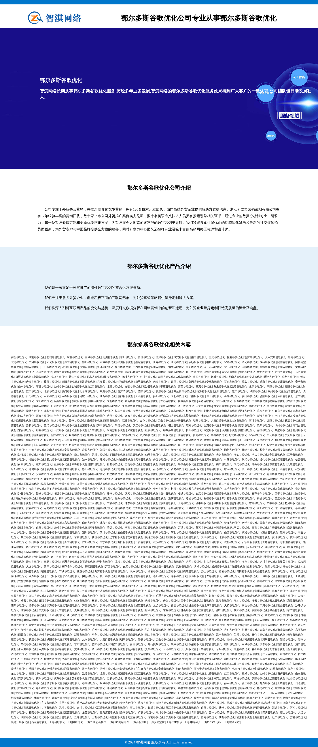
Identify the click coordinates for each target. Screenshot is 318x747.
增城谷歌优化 (268, 367)
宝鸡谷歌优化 (196, 479)
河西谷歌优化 (221, 493)
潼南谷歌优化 (288, 532)
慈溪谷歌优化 (250, 488)
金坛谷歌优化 (79, 513)
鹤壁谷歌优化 (283, 430)
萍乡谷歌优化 (156, 483)
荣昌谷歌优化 (72, 532)
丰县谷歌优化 (247, 508)
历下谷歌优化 (54, 488)
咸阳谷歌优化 (44, 464)
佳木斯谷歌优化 (187, 401)
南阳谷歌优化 (199, 357)
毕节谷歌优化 (37, 449)
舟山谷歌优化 (143, 396)
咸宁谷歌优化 (229, 372)
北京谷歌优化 (108, 522)
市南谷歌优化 (257, 503)
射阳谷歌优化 (31, 620)
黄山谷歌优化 (268, 522)
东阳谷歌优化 (44, 401)
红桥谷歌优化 (94, 444)
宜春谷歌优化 (70, 396)
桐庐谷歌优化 (214, 362)
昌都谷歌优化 (87, 479)
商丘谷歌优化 (19, 357)
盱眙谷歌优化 (283, 440)
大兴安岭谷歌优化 (275, 357)
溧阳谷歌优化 (265, 425)
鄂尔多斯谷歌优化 (173, 430)
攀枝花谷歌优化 (20, 615)
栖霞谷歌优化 (77, 444)
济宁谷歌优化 (186, 406)
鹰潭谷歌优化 (94, 435)
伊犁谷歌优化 (242, 401)
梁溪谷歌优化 (62, 513)
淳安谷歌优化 (181, 357)
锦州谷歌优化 (97, 415)
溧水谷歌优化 (272, 376)
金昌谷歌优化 (179, 479)
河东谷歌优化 (214, 459)
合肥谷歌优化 (143, 522)
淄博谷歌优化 (138, 483)
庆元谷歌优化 (141, 410)
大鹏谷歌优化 (166, 376)
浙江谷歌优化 (166, 435)
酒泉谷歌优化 (146, 391)
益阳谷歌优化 (293, 391)
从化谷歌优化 (183, 376)
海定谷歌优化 (108, 469)
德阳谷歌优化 (229, 415)
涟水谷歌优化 (90, 459)
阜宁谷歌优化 (229, 425)
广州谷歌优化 (244, 517)
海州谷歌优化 (265, 508)
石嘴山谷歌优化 (104, 498)
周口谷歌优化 (150, 527)
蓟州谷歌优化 (290, 376)
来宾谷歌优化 (242, 464)
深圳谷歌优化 (23, 503)
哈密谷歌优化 (29, 600)
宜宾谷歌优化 (217, 357)
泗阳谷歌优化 (19, 459)
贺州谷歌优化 (23, 420)
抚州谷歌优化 (285, 381)
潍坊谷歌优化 (59, 420)
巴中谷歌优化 (54, 532)
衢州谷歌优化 (275, 406)
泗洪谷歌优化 (212, 440)
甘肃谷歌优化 (82, 537)
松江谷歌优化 (232, 522)
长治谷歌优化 (275, 444)
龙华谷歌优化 (52, 410)
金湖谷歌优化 (212, 425)
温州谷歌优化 (209, 483)
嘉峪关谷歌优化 (48, 498)
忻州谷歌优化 (194, 430)
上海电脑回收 (192, 722)
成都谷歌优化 (102, 517)
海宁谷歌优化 (105, 425)
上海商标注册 (139, 722)
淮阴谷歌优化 (62, 493)
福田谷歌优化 (221, 503)
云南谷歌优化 (260, 527)
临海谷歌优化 (26, 401)
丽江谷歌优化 (265, 430)
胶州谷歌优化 (250, 396)
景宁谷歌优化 (26, 663)
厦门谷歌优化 (125, 396)
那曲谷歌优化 (44, 430)
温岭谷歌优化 (239, 386)
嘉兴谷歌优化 (54, 469)
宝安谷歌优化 (257, 435)
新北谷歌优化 (293, 474)
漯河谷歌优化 (212, 372)
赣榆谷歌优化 (44, 493)
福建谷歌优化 (130, 420)
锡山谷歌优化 (125, 459)
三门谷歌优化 (52, 425)
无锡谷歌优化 (250, 449)
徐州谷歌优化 (125, 362)
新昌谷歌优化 (206, 454)
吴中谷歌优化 (115, 513)
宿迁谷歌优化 (250, 522)
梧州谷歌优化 (41, 435)
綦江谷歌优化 (29, 537)
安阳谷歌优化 (72, 449)
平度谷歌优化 (168, 386)
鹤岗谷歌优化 (250, 459)
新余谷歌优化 (179, 449)
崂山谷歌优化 (82, 454)
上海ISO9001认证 (212, 722)
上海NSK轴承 (174, 722)
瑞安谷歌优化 (158, 440)
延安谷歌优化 (153, 430)
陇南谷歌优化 (285, 362)
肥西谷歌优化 (19, 639)
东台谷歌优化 (19, 673)
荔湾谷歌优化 (161, 469)
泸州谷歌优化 (229, 430)
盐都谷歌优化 (79, 493)
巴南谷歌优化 (196, 396)
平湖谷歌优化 (141, 440)
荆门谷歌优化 (283, 415)
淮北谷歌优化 (79, 503)
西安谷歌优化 (283, 513)
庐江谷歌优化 (285, 396)
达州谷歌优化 (62, 527)
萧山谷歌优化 (229, 410)
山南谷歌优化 (112, 444)
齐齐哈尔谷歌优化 (262, 493)
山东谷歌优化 (26, 386)
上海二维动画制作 (95, 722)
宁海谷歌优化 (277, 454)
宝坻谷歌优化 (232, 362)
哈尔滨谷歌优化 (187, 513)
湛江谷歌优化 (41, 420)
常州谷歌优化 (72, 469)
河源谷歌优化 (75, 357)
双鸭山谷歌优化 (131, 444)
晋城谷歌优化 (158, 372)
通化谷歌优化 (268, 459)
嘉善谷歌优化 (62, 474)
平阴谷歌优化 (285, 367)
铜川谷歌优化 (67, 498)
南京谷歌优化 (90, 522)
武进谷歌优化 (150, 493)
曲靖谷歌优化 (212, 498)
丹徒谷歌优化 (161, 459)
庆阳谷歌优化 (70, 381)
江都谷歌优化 (239, 474)
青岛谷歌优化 (41, 503)
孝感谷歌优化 (112, 406)
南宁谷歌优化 (227, 517)
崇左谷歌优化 (34, 561)
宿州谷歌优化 (298, 517)
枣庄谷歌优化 (277, 464)
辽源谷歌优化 (123, 479)
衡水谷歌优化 (176, 372)
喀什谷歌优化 (115, 415)
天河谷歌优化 (64, 454)
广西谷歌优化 (141, 367)
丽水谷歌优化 (94, 376)
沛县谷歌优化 (26, 493)
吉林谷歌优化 (135, 537)
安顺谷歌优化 (150, 464)
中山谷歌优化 (19, 532)
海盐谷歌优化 (242, 454)
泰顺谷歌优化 (196, 362)
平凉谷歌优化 (260, 401)
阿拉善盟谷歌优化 (21, 697)
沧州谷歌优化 (222, 391)
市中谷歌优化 (275, 503)
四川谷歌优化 (108, 532)
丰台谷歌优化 (219, 435)
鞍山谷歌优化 (141, 479)
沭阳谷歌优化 (133, 474)
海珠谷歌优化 (19, 488)
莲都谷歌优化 (23, 556)
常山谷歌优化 (87, 440)
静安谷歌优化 (183, 420)
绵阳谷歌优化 (288, 479)
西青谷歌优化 (44, 415)
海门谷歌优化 (257, 474)
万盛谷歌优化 (186, 527)
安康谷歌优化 (164, 391)
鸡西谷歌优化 (105, 479)
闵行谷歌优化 (244, 483)
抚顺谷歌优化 (285, 459)
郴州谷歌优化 (247, 372)
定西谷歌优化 (115, 372)
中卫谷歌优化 (239, 444)
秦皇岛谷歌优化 (269, 479)
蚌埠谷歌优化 (196, 449)
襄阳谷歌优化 (90, 449)
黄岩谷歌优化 (34, 508)
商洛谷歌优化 (87, 381)
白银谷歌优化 (26, 464)
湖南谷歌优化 (37, 357)
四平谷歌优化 (283, 493)
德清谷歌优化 (123, 508)
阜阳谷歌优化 (19, 469)
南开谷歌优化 (70, 479)
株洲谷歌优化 (265, 498)
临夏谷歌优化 (235, 357)
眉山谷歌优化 (125, 532)
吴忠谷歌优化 (214, 479)
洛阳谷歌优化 (49, 483)
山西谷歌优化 (232, 532)
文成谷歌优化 (23, 693)
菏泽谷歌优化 (97, 527)
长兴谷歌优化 (196, 488)
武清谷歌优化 (196, 522)
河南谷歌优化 (133, 527)
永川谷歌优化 (148, 376)
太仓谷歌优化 (115, 401)
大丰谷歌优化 (221, 474)
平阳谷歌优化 (275, 386)
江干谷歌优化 (295, 454)
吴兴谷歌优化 (224, 454)
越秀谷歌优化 (239, 503)
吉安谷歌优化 (204, 406)
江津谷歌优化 (164, 357)
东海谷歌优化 (265, 440)
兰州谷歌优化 (265, 513)
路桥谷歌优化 (108, 488)
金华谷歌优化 (148, 420)
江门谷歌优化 (34, 396)
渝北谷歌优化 (34, 410)
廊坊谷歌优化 (143, 381)
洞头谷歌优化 (260, 454)
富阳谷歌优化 (293, 386)
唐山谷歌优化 (158, 498)
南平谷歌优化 (191, 483)
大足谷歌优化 (143, 532)
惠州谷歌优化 (283, 372)
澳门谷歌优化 (70, 391)
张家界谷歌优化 (131, 406)
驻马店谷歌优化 (240, 527)
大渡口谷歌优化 (220, 420)
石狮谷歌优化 (44, 386)
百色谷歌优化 (232, 381)
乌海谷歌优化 (232, 479)
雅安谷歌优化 (168, 527)
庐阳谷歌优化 (117, 454)
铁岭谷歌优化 (268, 362)
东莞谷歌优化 (221, 527)
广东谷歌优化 (26, 688)
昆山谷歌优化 (166, 420)
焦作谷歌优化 (94, 406)
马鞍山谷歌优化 (89, 396)
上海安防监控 (157, 722)
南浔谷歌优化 (123, 440)
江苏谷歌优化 (29, 610)
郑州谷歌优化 (156, 517)
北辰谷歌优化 (52, 391)
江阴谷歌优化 (183, 435)
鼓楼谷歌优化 (133, 513)
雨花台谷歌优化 (27, 634)
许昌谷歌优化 (179, 381)
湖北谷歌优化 (26, 527)
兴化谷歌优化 (150, 474)
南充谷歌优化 (161, 522)
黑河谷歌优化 (79, 372)
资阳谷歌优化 (31, 367)
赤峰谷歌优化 (79, 464)
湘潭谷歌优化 (85, 483)
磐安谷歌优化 (105, 440)
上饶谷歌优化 (41, 376)
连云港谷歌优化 (213, 367)
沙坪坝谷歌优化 (27, 454)
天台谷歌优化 (70, 440)
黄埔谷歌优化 (257, 420)
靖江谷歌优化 (229, 508)
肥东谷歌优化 (34, 440)
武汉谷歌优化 (174, 517)
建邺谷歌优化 (52, 479)
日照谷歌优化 (23, 376)
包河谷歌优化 (293, 503)
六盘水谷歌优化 (27, 581)
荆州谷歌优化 (276, 391)
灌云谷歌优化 (72, 459)
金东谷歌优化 (161, 488)
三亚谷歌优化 (283, 498)
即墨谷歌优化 (87, 410)
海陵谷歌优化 (37, 459)
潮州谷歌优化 (90, 532)
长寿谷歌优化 (161, 362)
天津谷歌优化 (125, 522)
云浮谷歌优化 (214, 532)
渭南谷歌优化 (221, 444)
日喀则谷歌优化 (240, 493)
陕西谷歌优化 (64, 537)
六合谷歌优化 (133, 401)
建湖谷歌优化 (108, 459)
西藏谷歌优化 (174, 537)
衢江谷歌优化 (143, 488)
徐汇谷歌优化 (90, 469)
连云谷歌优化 (186, 474)
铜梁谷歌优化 (250, 532)
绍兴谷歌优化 (148, 435)
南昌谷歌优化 (280, 517)
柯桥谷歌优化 (179, 488)
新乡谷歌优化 (265, 415)
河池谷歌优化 (105, 367)
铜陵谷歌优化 (176, 367)
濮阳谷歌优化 (258, 391)
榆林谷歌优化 (277, 401)
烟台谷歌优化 (77, 435)
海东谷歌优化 (85, 498)
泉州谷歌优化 (19, 522)
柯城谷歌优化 (70, 508)
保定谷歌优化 (212, 430)
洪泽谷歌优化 (204, 474)
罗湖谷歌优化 (298, 483)
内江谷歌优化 (161, 381)
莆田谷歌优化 (112, 420)
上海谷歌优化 (186, 503)
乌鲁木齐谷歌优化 (244, 513)
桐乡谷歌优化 (194, 410)
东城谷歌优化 (72, 522)
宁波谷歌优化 (115, 503)
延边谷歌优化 (206, 401)
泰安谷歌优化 (52, 396)
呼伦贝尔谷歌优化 (171, 415)
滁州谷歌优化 (94, 420)
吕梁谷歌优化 (191, 415)
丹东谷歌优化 (97, 430)
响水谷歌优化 (97, 401)
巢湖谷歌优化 (204, 386)
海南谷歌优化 (72, 362)
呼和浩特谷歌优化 (44, 517)
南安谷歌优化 (194, 367)
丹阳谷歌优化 (97, 513)
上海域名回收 (232, 722)
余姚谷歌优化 (176, 508)
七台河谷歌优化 (89, 391)
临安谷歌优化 (254, 376)
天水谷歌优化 (204, 444)
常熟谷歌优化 (59, 444)
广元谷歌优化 (59, 406)
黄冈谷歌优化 (196, 381)
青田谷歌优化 (90, 488)
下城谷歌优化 (268, 488)
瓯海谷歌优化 (79, 474)
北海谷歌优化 (19, 362)
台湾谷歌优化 (19, 683)
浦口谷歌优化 (26, 415)
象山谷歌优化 (176, 440)
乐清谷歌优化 (123, 425)
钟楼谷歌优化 (23, 444)
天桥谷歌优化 (100, 454)
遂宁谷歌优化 (240, 391)
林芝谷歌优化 (232, 459)
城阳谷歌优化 (275, 420)
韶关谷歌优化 (59, 435)
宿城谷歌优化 (212, 508)
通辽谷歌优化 (257, 444)
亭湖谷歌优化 (31, 552)
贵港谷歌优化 (19, 668)
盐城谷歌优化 (79, 386)
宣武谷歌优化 (262, 483)
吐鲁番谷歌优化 (159, 479)
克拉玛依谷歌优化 (26, 498)
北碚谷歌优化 (115, 386)
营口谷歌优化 (224, 401)
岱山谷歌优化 (125, 488)
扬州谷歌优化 (161, 396)
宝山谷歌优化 (232, 367)
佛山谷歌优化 (143, 449)
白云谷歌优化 (275, 435)
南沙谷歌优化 (150, 386)
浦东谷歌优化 (133, 503)
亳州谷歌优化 (174, 483)
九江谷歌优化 (295, 464)
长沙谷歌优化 (191, 517)
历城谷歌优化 (19, 624)
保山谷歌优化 (54, 449)
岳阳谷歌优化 (23, 435)
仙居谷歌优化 (153, 454)
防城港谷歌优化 (56, 357)
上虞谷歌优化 (26, 474)
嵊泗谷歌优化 (268, 469)
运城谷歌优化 (125, 381)
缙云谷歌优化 (232, 469)
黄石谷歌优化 (247, 498)
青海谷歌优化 (47, 537)
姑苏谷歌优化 (34, 479)
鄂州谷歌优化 (29, 629)
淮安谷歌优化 (112, 376)
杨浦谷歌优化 (130, 376)
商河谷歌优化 (179, 362)
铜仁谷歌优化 (247, 430)
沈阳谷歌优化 (224, 513)
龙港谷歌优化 (212, 410)
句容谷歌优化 (23, 586)
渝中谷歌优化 (204, 503)
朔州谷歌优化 (250, 479)
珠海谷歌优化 (120, 483)
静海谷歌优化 (62, 372)
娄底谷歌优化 (214, 381)
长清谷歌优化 (293, 420)
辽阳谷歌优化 (52, 381)
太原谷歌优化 (64, 517)
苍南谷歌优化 (236, 376)
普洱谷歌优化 (247, 415)
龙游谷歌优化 (171, 454)
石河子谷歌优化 (126, 391)
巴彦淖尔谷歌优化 (31, 659)
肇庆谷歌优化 (168, 406)
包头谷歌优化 (123, 498)
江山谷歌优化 (285, 469)
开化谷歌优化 (70, 425)
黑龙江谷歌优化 (154, 537)
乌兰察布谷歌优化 (184, 391)
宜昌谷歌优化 (206, 464)
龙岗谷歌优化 (239, 420)
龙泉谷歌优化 (221, 386)
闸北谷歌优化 (179, 396)
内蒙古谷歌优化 (269, 532)
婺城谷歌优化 (87, 508)
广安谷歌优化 (277, 527)
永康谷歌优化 (257, 386)
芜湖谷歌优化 (59, 376)
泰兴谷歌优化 (31, 571)
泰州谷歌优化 (128, 357)
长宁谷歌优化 (268, 449)
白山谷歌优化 (150, 444)
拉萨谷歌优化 (168, 513)
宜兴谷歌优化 (283, 410)
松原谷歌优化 (79, 430)
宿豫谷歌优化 (285, 488)
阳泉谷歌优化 (97, 464)
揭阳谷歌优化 (161, 532)
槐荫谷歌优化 (196, 469)
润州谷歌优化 (283, 425)
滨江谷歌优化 (141, 425)
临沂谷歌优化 (285, 522)
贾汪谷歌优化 (247, 410)
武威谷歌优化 (135, 430)
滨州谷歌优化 (158, 367)
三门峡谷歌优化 (50, 367)
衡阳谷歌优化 (224, 464)
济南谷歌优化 (262, 517)
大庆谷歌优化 (62, 430)
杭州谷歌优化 (37, 522)
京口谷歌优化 (41, 444)
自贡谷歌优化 (133, 464)
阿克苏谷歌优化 (116, 430)
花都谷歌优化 (70, 410)
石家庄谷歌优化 (83, 517)
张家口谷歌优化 (210, 415)
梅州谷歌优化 (123, 367)
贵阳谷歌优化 (120, 517)
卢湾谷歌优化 (19, 654)
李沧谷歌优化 (293, 435)
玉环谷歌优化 (158, 410)
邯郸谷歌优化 (115, 464)
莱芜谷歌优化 (186, 386)
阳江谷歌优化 (174, 707)
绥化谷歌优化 (250, 362)
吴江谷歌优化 (179, 459)
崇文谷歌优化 (285, 449)
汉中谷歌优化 (150, 415)
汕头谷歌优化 (260, 464)
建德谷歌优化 (26, 372)
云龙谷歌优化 (54, 459)
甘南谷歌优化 (179, 522)
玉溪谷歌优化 (31, 483)
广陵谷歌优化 (97, 493)
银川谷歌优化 (23, 517)
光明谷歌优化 (133, 386)
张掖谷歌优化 (133, 415)
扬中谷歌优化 (168, 493)
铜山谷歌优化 (176, 425)
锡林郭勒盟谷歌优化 (137, 372)
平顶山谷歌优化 (187, 464)
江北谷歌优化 (280, 483)
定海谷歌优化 (52, 508)
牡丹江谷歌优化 (32, 381)
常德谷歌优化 (29, 644)
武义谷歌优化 (31, 590)
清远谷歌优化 (115, 527)
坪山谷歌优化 (214, 396)
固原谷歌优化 (62, 464)
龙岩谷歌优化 (37, 469)
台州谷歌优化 (62, 386)
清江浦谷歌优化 (284, 508)
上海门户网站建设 (118, 722)
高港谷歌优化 (229, 440)
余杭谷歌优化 (79, 401)
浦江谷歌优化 (189, 454)
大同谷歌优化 (141, 498)
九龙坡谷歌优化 (238, 435)
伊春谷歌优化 (62, 415)
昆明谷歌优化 (138, 517)
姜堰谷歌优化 (158, 425)
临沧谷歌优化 (77, 406)
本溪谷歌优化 (168, 444)
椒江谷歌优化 (250, 469)
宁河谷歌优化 (37, 362)
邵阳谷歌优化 (108, 449)
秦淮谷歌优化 (196, 459)
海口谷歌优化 (209, 517)
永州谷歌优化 (87, 367)
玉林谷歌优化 (150, 406)
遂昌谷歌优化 (135, 454)
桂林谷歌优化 (125, 449)
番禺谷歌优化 (232, 396)
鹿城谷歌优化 (158, 508)
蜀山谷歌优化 (72, 488)
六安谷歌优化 (221, 406)
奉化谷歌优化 (97, 474)
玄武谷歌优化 (204, 493)
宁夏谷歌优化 (174, 717)
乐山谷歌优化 (194, 372)
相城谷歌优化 (186, 493)
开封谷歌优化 (229, 498)
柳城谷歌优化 (93, 357)
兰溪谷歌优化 (87, 425)
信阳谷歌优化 (44, 527)
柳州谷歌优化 (102, 483)
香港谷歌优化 (168, 401)
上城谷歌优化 (194, 508)
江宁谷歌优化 (34, 391)
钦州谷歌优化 (265, 372)
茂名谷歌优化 (250, 381)
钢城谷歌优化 (219, 376)
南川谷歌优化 (295, 527)
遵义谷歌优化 (194, 498)
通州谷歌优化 (115, 493)
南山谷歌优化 (47, 454)
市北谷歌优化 (37, 488)
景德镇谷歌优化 (60, 503)
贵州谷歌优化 (37, 532)
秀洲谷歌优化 (214, 488)
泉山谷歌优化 (247, 440)
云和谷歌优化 (34, 425)
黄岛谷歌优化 (179, 469)
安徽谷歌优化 (239, 406)
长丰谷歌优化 (123, 410)
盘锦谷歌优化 (97, 372)
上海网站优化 (75, 722)
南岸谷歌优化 (125, 469)
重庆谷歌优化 (176, 498)
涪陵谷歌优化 (250, 367)
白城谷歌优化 (79, 415)
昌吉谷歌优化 (186, 444)
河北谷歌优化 (179, 532)
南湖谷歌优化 (141, 508)
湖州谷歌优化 (232, 449)
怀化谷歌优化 (54, 362)
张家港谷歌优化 (27, 649)
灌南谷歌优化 (194, 425)
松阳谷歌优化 (52, 440)
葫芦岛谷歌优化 (253, 357)
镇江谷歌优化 (227, 483)
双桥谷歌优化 (79, 527)
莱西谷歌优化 (201, 376)
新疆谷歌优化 (100, 537)
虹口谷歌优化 (97, 386)
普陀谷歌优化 (201, 435)
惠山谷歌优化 (275, 474)
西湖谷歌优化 (194, 440)
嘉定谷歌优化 (143, 362)
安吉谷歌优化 (44, 474)
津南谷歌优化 (150, 401)
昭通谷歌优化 (168, 464)
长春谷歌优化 (206, 513)
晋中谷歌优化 (23, 406)
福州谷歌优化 (257, 406)
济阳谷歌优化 (268, 396)
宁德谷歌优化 (130, 435)
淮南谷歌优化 (112, 435)
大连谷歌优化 (34, 566)
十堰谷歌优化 (67, 483)
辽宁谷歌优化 (117, 537)
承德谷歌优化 (41, 406)
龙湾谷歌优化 (232, 488)
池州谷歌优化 (110, 357)
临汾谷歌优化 (204, 391)
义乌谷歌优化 (176, 410)
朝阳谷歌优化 (201, 420)
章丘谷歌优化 (105, 410)
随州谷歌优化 (70, 367)
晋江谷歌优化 (77, 376)
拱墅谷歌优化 (115, 474)
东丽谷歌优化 (26, 430)
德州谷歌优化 (90, 362)
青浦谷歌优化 (146, 357)
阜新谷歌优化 (108, 391)
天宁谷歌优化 (143, 459)
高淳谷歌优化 (44, 372)
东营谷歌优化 (161, 449)
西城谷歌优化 (150, 503)
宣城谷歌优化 (108, 362)
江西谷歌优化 (108, 396)
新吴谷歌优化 (247, 425)
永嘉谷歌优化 (62, 401)
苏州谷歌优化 (168, 503)
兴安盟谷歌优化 (106, 381)
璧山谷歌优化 (196, 532)
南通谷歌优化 (293, 406)
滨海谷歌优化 (265, 410)
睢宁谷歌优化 (168, 474)
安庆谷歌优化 (26, 678)
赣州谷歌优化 (77, 420)
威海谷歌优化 (268, 381)
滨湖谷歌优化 (133, 493)
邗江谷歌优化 (26, 513)
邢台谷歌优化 (293, 444)
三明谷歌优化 (97, 503)
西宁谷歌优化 (34, 547)
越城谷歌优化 (105, 508)
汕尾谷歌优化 (296, 357)
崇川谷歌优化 (44, 513)
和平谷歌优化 (150, 513)
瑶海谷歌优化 (214, 469)
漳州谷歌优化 (214, 449)
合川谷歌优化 (214, 522)
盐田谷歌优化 (143, 469)
